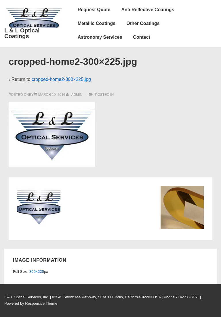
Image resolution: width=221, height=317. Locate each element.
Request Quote (94, 9)
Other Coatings (143, 23)
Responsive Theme (41, 303)
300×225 (36, 271)
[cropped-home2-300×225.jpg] (51, 95)
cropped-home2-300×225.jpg (61, 79)
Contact (141, 37)
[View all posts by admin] (74, 95)
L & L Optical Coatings (22, 33)
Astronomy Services (100, 37)
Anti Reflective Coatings (147, 9)
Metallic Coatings (97, 23)
